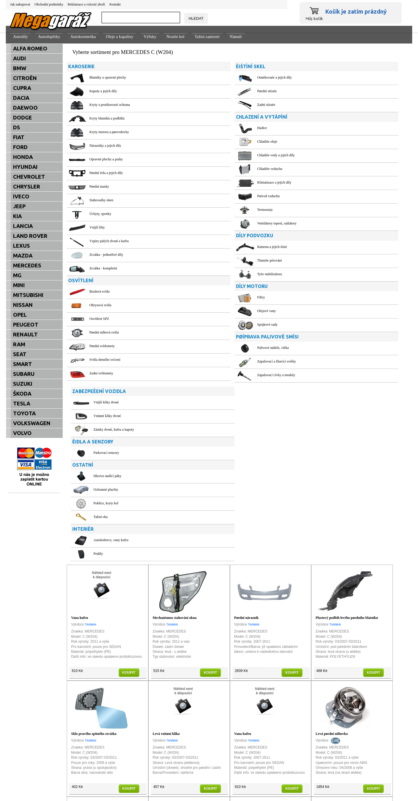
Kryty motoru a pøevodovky (109, 132)
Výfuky (149, 36)
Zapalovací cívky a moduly (220, 375)
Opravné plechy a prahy (106, 159)
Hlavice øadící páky (326, 151)
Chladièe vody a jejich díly (220, 155)
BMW (19, 68)
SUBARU (24, 374)
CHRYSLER (26, 187)
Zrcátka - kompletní (103, 268)
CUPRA (22, 88)
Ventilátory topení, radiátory (221, 223)
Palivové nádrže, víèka (217, 348)
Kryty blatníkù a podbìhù (107, 118)
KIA (17, 216)
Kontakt (115, 4)
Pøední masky (99, 186)
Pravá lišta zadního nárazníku (256, 672)
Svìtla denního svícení (104, 360)
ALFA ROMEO (30, 49)
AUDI (19, 58)
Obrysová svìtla (100, 305)
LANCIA (23, 226)
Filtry (205, 297)
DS (16, 127)
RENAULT (25, 334)
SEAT (19, 354)
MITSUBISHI (28, 295)
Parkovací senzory (325, 128)
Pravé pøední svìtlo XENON (173, 672)
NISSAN (23, 305)
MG (17, 275)
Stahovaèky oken (101, 200)
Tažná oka (320, 192)
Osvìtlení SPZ (99, 319)
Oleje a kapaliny (119, 36)
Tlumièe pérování (213, 260)
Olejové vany (210, 311)
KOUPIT (129, 494)
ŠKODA (22, 394)
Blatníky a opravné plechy (107, 77)
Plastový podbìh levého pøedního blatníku (347, 440)
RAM (19, 344)
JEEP (19, 206)
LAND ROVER (30, 236)
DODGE (22, 118)
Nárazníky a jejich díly (105, 146)
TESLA (21, 403)
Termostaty (209, 210)
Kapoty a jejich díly (103, 91)
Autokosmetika (83, 36)
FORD (20, 147)
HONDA (23, 157)
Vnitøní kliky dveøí (326, 91)
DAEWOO (25, 108)
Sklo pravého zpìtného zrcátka (93, 556)
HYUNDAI (25, 167)
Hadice (206, 128)
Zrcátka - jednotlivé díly (106, 255)
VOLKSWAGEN (32, 423)
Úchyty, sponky (100, 214)
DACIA (21, 98)
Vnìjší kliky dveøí (325, 77)
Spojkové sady (211, 324)
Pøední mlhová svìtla (104, 332)
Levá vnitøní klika (166, 556)
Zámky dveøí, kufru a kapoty (333, 105)
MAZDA (23, 256)
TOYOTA (24, 413)
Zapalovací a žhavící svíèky (220, 361)
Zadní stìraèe (210, 105)
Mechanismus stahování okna (175, 440)
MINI (19, 285)
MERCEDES (27, 265)
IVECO (21, 196)
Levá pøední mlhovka (332, 556)
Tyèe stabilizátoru (213, 274)
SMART (22, 364)
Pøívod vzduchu (212, 196)
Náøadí (236, 36)
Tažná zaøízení (206, 36)
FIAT (18, 137)
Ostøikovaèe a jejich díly (218, 77)
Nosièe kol (175, 36)
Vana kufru (79, 440)
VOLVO (22, 433)
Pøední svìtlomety (102, 346)
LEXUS (21, 246)
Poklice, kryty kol (325, 179)
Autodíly (20, 36)
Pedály (317, 229)
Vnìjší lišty (97, 227)
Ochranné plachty (325, 165)
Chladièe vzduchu (213, 169)
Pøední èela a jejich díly (106, 173)
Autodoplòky (49, 36)
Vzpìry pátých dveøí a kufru (109, 241)
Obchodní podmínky (49, 4)
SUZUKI (22, 384)
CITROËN (25, 78)
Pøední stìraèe (211, 91)
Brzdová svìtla (99, 291)
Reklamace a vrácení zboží (86, 4)
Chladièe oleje (211, 141)
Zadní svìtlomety (101, 373)
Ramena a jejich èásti (216, 247)
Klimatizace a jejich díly (218, 182)
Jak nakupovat (20, 4)
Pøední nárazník (246, 440)
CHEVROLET (29, 177)
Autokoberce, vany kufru (330, 215)
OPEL (20, 315)
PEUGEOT (25, 325)
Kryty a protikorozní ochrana (109, 105)
